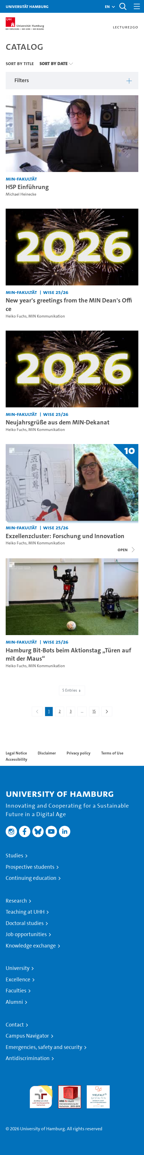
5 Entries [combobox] (72, 690)
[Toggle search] (123, 6)
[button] (107, 6)
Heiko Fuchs (16, 316)
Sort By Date (53, 63)
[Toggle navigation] (137, 6)
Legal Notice (16, 753)
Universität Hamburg (27, 6)
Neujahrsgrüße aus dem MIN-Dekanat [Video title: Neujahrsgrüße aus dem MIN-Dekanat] (57, 422)
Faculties (16, 990)
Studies (14, 855)
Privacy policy (78, 753)
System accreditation (126, 1092)
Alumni (14, 1002)
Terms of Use (112, 753)
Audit (63, 1089)
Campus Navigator (27, 1036)
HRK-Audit (97, 1089)
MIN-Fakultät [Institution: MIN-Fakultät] (21, 178)
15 (95, 712)
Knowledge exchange (31, 945)
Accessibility (16, 759)
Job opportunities (26, 934)
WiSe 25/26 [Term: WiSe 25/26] (55, 292)
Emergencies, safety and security (44, 1047)
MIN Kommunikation (46, 316)
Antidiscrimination (28, 1058)
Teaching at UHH (25, 912)
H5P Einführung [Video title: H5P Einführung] (27, 187)
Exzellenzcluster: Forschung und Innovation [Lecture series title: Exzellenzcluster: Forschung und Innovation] (65, 536)
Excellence (18, 979)
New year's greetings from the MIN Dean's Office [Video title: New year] (69, 304)
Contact (15, 1024)
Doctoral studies (25, 923)
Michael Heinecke (21, 194)
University (17, 968)
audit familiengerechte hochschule (40, 1095)
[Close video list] (126, 550)
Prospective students (30, 867)
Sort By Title (20, 63)
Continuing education (31, 878)
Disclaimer (47, 753)
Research (16, 901)
